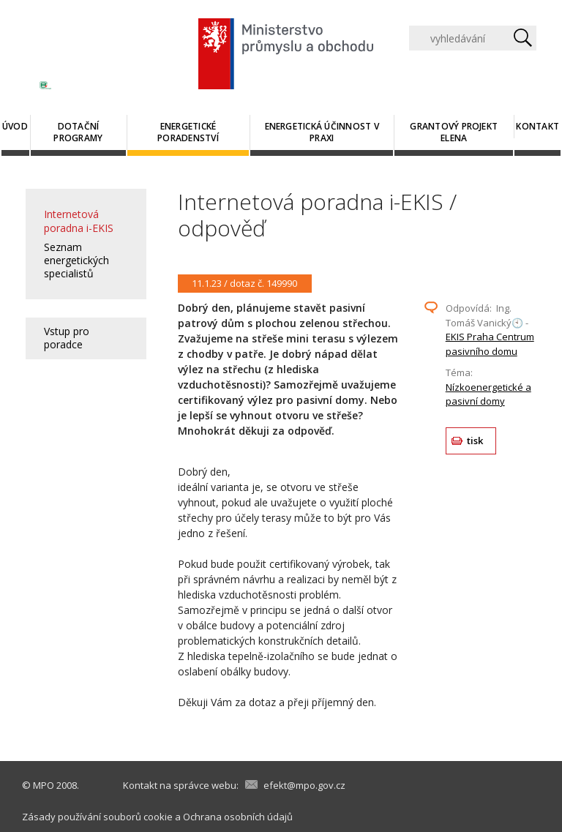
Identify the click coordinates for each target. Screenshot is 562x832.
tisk (475, 440)
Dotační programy (77, 132)
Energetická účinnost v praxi (322, 132)
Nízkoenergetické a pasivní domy (488, 394)
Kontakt (537, 126)
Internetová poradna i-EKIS (78, 220)
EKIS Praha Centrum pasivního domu (490, 344)
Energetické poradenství (188, 132)
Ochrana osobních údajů (238, 816)
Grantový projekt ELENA (454, 132)
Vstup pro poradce (66, 337)
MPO (43, 785)
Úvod (15, 126)
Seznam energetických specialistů (76, 260)
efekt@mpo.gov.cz (304, 785)
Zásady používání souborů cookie (97, 816)
